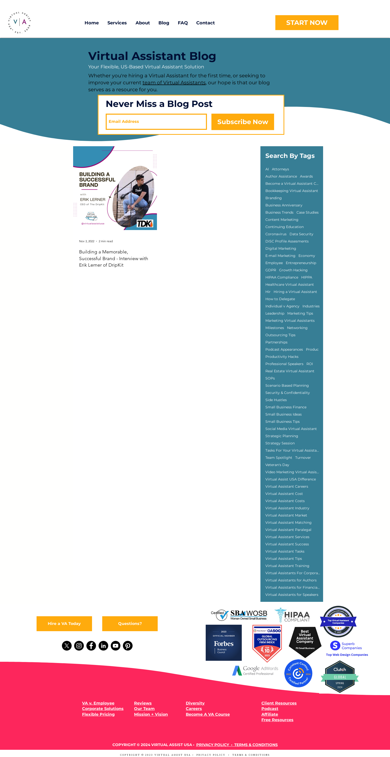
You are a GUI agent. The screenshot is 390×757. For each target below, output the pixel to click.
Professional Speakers (284, 364)
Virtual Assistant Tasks (284, 551)
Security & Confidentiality (287, 393)
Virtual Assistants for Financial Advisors (292, 587)
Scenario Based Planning (287, 385)
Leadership (274, 313)
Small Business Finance (285, 407)
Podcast (269, 708)
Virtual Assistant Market (286, 515)
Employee (274, 263)
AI (267, 169)
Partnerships (276, 342)
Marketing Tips (300, 313)
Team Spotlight (278, 458)
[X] (67, 646)
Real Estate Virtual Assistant (289, 371)
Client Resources (279, 703)
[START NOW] (307, 22)
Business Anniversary (283, 205)
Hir (268, 292)
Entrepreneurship (301, 263)
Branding (273, 198)
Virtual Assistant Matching (288, 522)
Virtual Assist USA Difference (290, 479)
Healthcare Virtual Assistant (289, 285)
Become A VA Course (208, 714)
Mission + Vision (151, 714)
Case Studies (307, 212)
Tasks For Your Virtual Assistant (292, 450)
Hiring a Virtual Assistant (295, 292)
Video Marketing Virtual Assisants (292, 472)
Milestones (274, 328)
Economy (306, 256)
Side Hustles (276, 400)
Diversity (195, 703)
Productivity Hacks (281, 357)
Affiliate (269, 714)
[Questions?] (130, 623)
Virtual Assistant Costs (285, 501)
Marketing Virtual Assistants (290, 321)
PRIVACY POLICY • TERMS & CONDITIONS (237, 744)
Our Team (144, 708)
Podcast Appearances (284, 349)
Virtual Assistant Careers (286, 486)
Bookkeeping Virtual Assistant (291, 191)
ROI (309, 364)
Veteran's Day (277, 465)
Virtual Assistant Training (287, 566)
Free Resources (277, 719)
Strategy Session (280, 443)
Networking (297, 328)
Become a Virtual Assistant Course (292, 184)
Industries (311, 306)
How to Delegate (280, 299)
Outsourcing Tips (280, 335)
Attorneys (280, 169)
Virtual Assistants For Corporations (292, 573)
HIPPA (306, 277)
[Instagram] (79, 646)
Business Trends (279, 212)
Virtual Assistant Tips (283, 559)
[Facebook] (91, 646)
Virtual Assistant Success (287, 544)
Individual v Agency (282, 306)
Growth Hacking (293, 270)
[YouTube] (115, 646)
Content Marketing (281, 220)
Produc (312, 349)
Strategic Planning (281, 436)
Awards (306, 176)
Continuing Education (284, 227)
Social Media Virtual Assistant (291, 429)
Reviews (143, 703)
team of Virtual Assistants (174, 83)
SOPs (270, 378)
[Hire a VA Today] (64, 623)
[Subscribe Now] (242, 122)
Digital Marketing (280, 248)
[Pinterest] (128, 646)
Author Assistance (281, 176)
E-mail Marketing (280, 256)
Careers (194, 708)
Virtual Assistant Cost (284, 494)
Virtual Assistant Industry (287, 508)
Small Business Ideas (283, 414)
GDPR (270, 270)
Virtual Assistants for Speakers (291, 595)
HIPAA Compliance (281, 277)
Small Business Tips (282, 422)
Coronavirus (276, 234)
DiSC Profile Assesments (287, 241)
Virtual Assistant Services (287, 537)
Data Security (301, 234)
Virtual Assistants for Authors (291, 580)
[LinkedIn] (103, 646)
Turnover (303, 458)
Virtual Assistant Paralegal (288, 530)
